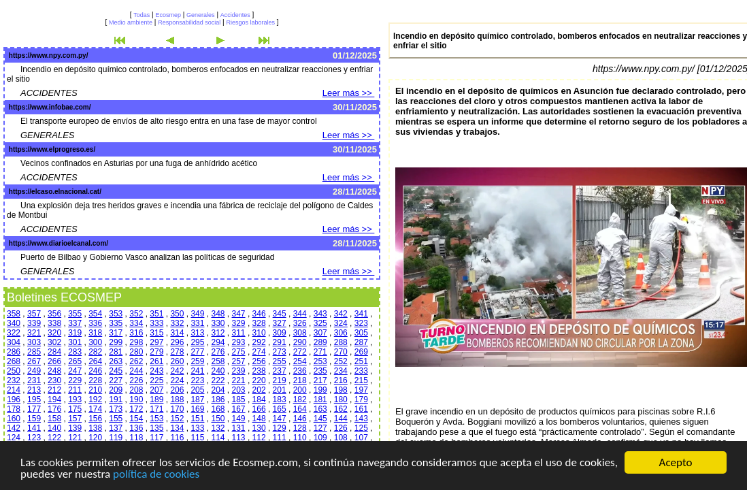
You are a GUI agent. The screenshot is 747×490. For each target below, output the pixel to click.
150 (218, 418)
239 (239, 371)
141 (34, 428)
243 (156, 371)
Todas (141, 15)
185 (239, 399)
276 (218, 352)
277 (197, 352)
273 (279, 352)
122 (54, 437)
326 (300, 323)
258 (218, 361)
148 (259, 418)
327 (279, 323)
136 (136, 428)
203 (239, 390)
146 (300, 418)
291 (279, 342)
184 (259, 399)
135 (156, 428)
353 (115, 313)
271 (320, 352)
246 (95, 371)
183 (279, 399)
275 (239, 352)
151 (197, 418)
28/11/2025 (355, 191)
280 (136, 352)
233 (361, 371)
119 (115, 437)
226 (136, 380)
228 (95, 380)
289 (320, 342)
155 (115, 418)
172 (136, 409)
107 (361, 437)
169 (197, 409)
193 (75, 399)
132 (218, 428)
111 (279, 437)
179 (361, 399)
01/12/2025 (355, 55)
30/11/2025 (355, 107)
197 (361, 390)
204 (218, 390)
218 (300, 380)
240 (218, 371)
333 (156, 323)
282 (95, 352)
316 (136, 333)
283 (75, 352)
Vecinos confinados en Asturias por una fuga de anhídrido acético (138, 163)
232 (13, 380)
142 (13, 428)
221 (239, 380)
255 (279, 361)
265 (75, 361)
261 (156, 361)
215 (361, 380)
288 (341, 342)
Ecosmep (168, 15)
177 (34, 409)
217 (320, 380)
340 (13, 323)
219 (279, 380)
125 (361, 428)
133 (197, 428)
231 (34, 380)
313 (197, 333)
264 (95, 361)
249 (34, 371)
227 (115, 380)
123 (34, 437)
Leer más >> (348, 93)
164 (300, 409)
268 (13, 361)
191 (115, 399)
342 (341, 313)
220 (259, 380)
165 (279, 409)
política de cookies (156, 475)
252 (341, 361)
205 (197, 390)
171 (156, 409)
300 (95, 342)
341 (361, 313)
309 (279, 333)
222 (218, 380)
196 (13, 399)
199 (320, 390)
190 (136, 399)
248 (54, 371)
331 (197, 323)
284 (54, 352)
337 (75, 323)
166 (259, 409)
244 (136, 371)
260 (177, 361)
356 (54, 313)
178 (13, 409)
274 (259, 352)
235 (320, 371)
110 (300, 437)
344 (300, 313)
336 (95, 323)
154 (136, 418)
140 (54, 428)
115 (197, 437)
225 (156, 380)
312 (218, 333)
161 (361, 409)
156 (95, 418)
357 (34, 313)
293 (239, 342)
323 (361, 323)
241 (197, 371)
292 (259, 342)
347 (239, 313)
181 (320, 399)
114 (218, 437)
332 (177, 323)
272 (300, 352)
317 (115, 333)
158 (54, 418)
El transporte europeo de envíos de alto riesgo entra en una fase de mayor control (168, 121)
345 (279, 313)
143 (361, 418)
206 (177, 390)
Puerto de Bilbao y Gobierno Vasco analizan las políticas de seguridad (147, 257)
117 (156, 437)
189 (156, 399)
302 (54, 342)
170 (177, 409)
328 (259, 323)
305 (361, 333)
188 (177, 399)
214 (13, 390)
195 (34, 399)
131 (239, 428)
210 (95, 390)
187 (197, 399)
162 (341, 409)
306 (341, 333)
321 (34, 333)
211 (75, 390)
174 (95, 409)
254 (300, 361)
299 (115, 342)
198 (341, 390)
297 (156, 342)
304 (13, 342)
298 (136, 342)
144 (341, 418)
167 (239, 409)
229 (75, 380)
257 (239, 361)
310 (259, 333)
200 (300, 390)
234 (341, 371)
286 (13, 352)
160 (13, 418)
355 (75, 313)
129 (279, 428)
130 (259, 428)
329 (239, 323)
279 (156, 352)
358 (13, 313)
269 (361, 352)
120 (95, 437)
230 (54, 380)
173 (115, 409)
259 (197, 361)
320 (54, 333)
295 (197, 342)
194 (54, 399)
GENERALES (47, 135)
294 (218, 342)
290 (300, 342)
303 (34, 342)
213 (34, 390)
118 (136, 437)
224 (177, 380)
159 (34, 418)
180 (341, 399)
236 (300, 371)
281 (115, 352)
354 (95, 313)
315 (156, 333)
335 (115, 323)
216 (341, 380)
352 (136, 313)
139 (75, 428)
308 (300, 333)
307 (320, 333)
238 (259, 371)
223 (197, 380)
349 (197, 313)
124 (13, 437)
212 (54, 390)
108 (341, 437)
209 (115, 390)
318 (95, 333)
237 (279, 371)
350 (177, 313)
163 (320, 409)
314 (177, 333)
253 (320, 361)
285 (34, 352)
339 (34, 323)
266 (54, 361)
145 (320, 418)
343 (320, 313)
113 (239, 437)
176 (54, 409)
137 (115, 428)
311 (239, 333)
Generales (200, 15)
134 (177, 428)
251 (361, 361)
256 (259, 361)
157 (75, 418)
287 (361, 342)
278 (177, 352)
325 (320, 323)
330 (218, 323)
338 (54, 323)
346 (259, 313)
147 (279, 418)
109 (320, 437)
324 (341, 323)
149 (239, 418)
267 (34, 361)
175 (75, 409)
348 (218, 313)
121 (75, 437)
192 (95, 399)
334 (136, 323)
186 (218, 399)
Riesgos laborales (250, 22)
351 (156, 313)
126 (341, 428)
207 (156, 390)
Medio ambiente (130, 22)
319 (75, 333)
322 (13, 333)
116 (177, 437)
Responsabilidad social (189, 22)
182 (300, 399)
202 (259, 390)
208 (136, 390)
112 (259, 437)
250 (13, 371)
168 (218, 409)
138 (95, 428)
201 (279, 390)
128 (300, 428)
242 (177, 371)
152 (177, 418)
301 (75, 342)
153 (156, 418)
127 (320, 428)
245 (115, 371)
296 (177, 342)
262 (136, 361)
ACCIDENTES (49, 93)
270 (341, 352)
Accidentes (235, 15)
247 (75, 371)
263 (115, 361)
